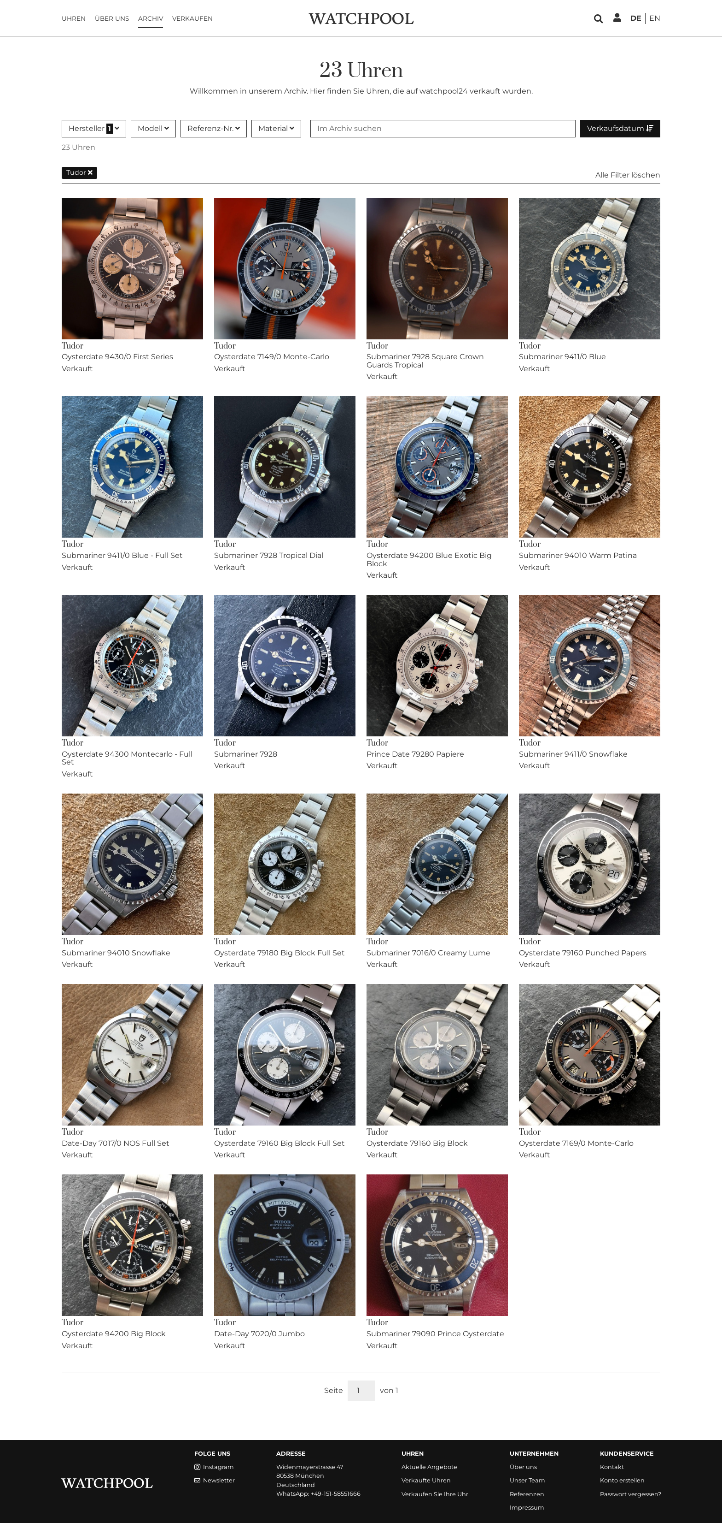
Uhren (74, 18)
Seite (333, 1390)
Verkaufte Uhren (426, 1480)
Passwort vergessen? (630, 1494)
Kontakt (612, 1467)
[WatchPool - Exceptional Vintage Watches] (361, 17)
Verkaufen (192, 18)
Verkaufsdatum (620, 128)
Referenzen (527, 1494)
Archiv (150, 18)
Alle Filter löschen (627, 175)
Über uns (112, 18)
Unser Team (527, 1480)
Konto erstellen (622, 1480)
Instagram (214, 1467)
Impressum (527, 1507)
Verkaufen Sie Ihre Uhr (435, 1494)
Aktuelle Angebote (429, 1467)
